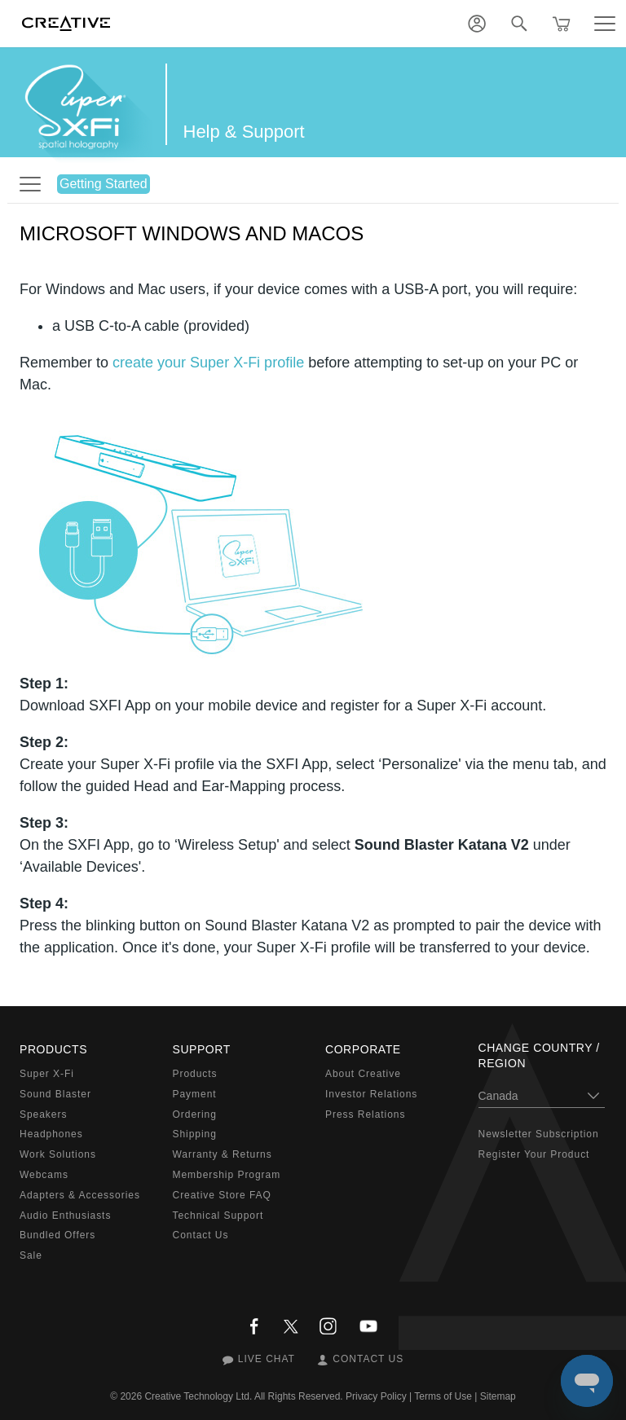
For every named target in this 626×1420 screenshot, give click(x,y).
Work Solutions (58, 1154)
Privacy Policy (376, 1396)
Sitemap (498, 1396)
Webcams (44, 1174)
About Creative (363, 1073)
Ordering (195, 1114)
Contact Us (201, 1235)
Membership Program (227, 1174)
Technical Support (218, 1215)
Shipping (195, 1134)
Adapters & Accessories (80, 1195)
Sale (31, 1255)
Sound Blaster (55, 1094)
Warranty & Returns (222, 1154)
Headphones (51, 1134)
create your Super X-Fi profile (208, 362)
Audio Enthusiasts (65, 1215)
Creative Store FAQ (222, 1195)
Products (195, 1073)
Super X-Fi (47, 1073)
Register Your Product (534, 1154)
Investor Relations (371, 1094)
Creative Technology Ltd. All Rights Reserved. (243, 1396)
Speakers (43, 1114)
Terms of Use (443, 1396)
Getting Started (104, 184)
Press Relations (365, 1114)
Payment (195, 1094)
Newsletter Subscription (538, 1134)
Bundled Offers (57, 1235)
